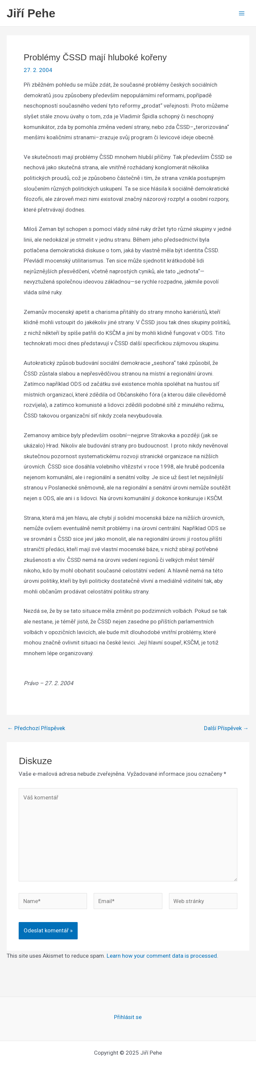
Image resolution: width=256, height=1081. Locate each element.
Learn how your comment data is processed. (162, 955)
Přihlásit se (128, 1017)
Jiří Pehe (31, 13)
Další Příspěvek (226, 728)
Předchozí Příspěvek (36, 728)
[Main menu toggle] (242, 13)
